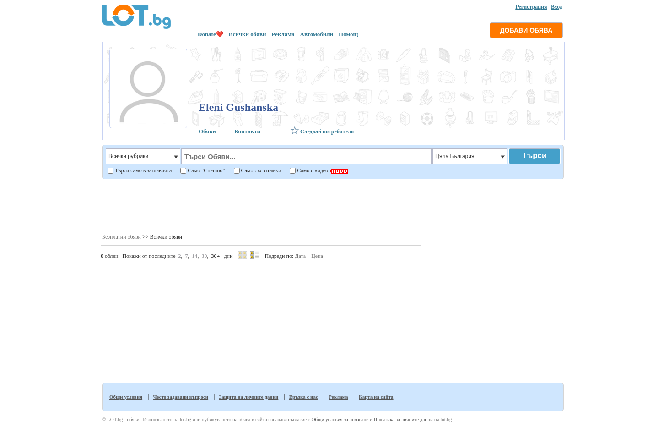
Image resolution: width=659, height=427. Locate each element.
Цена (317, 256)
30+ (215, 256)
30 (204, 256)
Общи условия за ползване (339, 419)
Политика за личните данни (403, 419)
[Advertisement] (332, 206)
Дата (300, 256)
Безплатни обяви (121, 237)
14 (195, 256)
